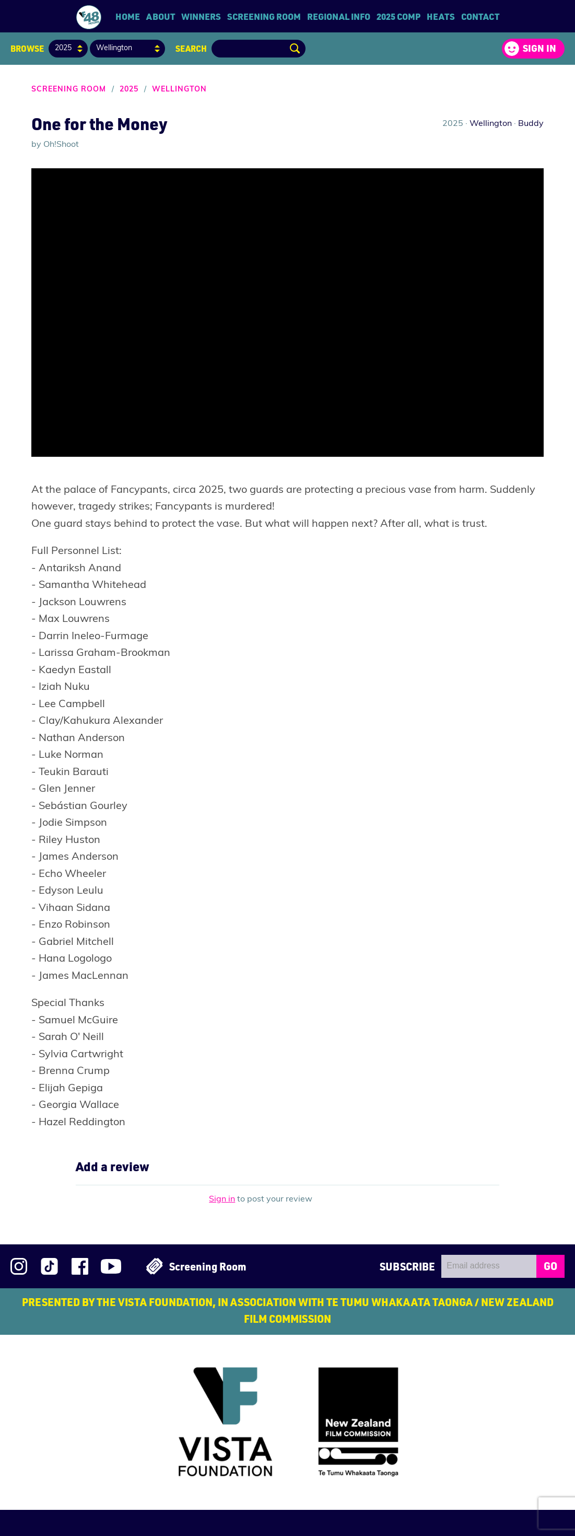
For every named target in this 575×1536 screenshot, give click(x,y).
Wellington (179, 90)
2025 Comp (398, 16)
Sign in (539, 48)
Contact (480, 16)
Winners (201, 16)
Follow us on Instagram (18, 1266)
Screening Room (264, 16)
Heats (441, 16)
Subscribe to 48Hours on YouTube (111, 1266)
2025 (129, 90)
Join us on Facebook (80, 1266)
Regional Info (338, 16)
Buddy (531, 124)
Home (127, 16)
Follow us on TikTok (49, 1266)
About (160, 16)
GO (550, 1266)
